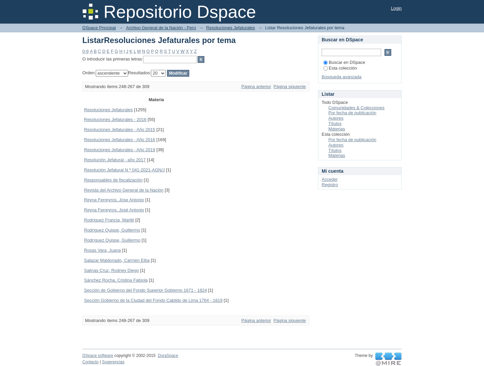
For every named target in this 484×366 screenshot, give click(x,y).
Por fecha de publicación (352, 112)
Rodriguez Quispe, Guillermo (112, 230)
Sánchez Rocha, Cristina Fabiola (116, 280)
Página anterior (256, 86)
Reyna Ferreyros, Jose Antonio (114, 199)
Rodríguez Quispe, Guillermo (112, 240)
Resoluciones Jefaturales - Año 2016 (119, 139)
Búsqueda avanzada (342, 76)
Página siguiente (290, 86)
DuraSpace (168, 355)
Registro (330, 184)
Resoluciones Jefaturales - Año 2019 (119, 149)
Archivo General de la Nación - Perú (161, 27)
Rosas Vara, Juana (102, 250)
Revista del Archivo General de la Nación (123, 190)
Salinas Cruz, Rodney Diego (111, 270)
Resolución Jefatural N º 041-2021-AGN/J (124, 169)
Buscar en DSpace (344, 62)
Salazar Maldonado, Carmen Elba (117, 260)
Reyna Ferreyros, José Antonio (114, 209)
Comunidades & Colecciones (356, 107)
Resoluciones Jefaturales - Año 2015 (119, 129)
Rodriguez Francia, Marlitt (109, 219)
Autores (336, 118)
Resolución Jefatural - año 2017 (115, 159)
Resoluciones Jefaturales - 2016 (115, 119)
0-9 (85, 51)
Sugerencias (113, 362)
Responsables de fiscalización (113, 179)
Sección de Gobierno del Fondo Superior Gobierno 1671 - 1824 (145, 290)
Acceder (330, 179)
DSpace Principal (99, 27)
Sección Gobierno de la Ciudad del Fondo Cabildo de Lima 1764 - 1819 (153, 300)
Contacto (90, 362)
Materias (336, 128)
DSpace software (97, 355)
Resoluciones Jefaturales (230, 27)
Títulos (334, 123)
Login (396, 8)
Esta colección (340, 68)
